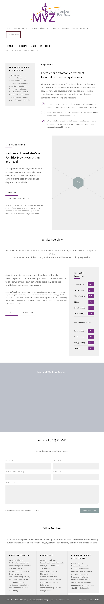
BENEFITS (12, 192)
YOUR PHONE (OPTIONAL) (14, 471)
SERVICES (12, 312)
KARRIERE (65, 28)
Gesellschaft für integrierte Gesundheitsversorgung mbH (33, 599)
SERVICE (54, 28)
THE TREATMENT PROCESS (19, 198)
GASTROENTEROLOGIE (20, 554)
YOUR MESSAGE (10, 482)
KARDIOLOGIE (46, 554)
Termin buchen (13, 34)
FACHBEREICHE (19, 28)
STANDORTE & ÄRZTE (38, 28)
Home (7, 50)
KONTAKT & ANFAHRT (80, 28)
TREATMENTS (27, 312)
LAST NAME (57, 460)
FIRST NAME (9, 460)
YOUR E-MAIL (57, 471)
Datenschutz (94, 599)
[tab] (11, 192)
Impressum (82, 599)
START (9, 28)
